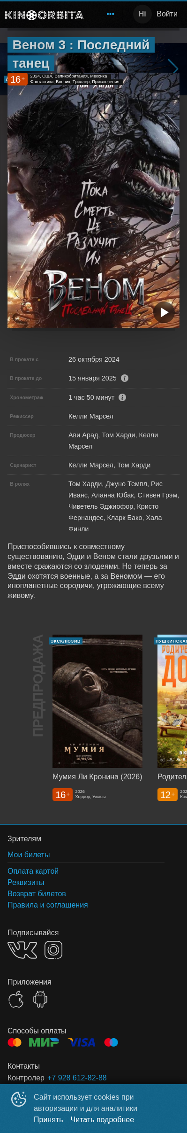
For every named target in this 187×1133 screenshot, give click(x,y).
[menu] (105, 14)
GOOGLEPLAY (40, 999)
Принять (48, 1120)
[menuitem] (110, 14)
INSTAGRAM (53, 950)
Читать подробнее (103, 1120)
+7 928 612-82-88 (77, 1078)
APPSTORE (15, 999)
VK (22, 950)
